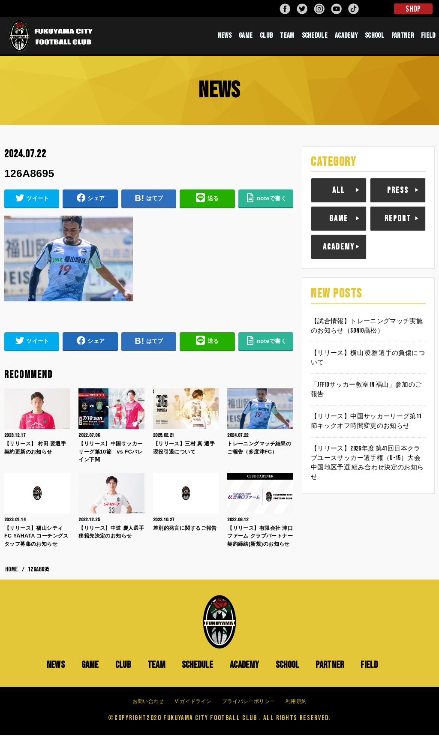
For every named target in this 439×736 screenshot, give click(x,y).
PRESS (398, 191)
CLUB (266, 36)
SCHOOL (374, 36)
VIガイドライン (192, 703)
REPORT (398, 220)
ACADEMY (346, 36)
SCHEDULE (315, 36)
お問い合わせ (148, 703)
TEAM (287, 36)
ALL (338, 191)
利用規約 (296, 703)
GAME (246, 36)
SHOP (413, 9)
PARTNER (402, 36)
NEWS (225, 36)
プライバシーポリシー (248, 703)
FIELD (428, 36)
